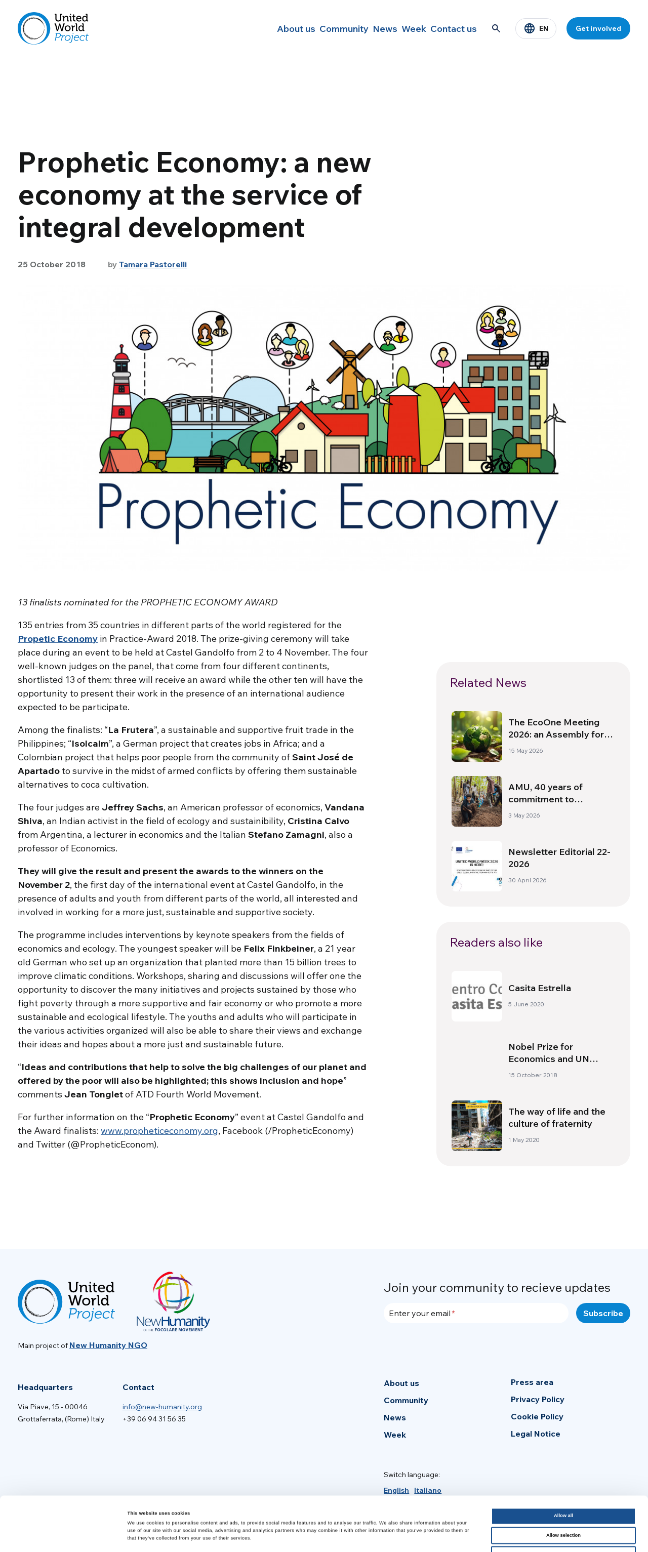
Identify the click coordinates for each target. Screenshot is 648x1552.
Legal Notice (535, 1433)
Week (400, 28)
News (360, 28)
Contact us (449, 28)
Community (311, 28)
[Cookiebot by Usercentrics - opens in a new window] (65, 1535)
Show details (420, 1535)
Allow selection (563, 1480)
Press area (532, 1382)
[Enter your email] (476, 1313)
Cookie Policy (537, 1416)
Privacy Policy (537, 1399)
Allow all (563, 1461)
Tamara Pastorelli (153, 264)
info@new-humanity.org (162, 1406)
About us (255, 28)
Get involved (598, 28)
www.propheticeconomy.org (159, 1130)
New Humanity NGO (108, 1345)
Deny (564, 1500)
